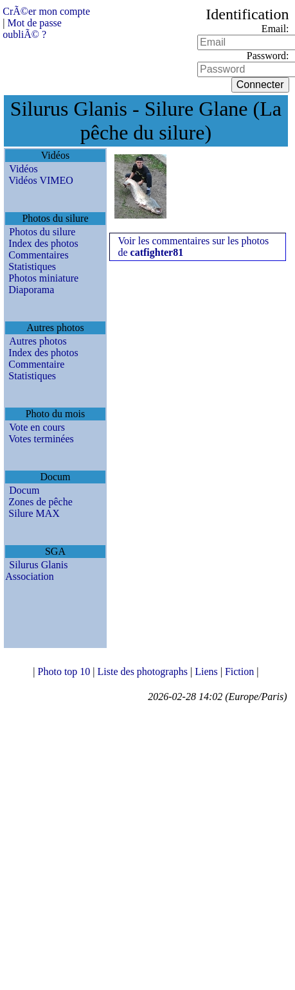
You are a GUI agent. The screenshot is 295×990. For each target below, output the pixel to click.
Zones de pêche (40, 501)
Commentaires (38, 254)
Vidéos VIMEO (40, 180)
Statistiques (32, 266)
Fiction (240, 671)
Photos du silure (42, 231)
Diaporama (31, 289)
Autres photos (37, 341)
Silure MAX (34, 513)
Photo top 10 (65, 671)
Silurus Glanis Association (36, 570)
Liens (207, 671)
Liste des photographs (144, 671)
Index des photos (43, 243)
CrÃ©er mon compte (46, 11)
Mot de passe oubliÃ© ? (32, 28)
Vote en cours (37, 427)
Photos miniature (43, 278)
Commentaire (36, 364)
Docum (24, 490)
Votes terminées (40, 438)
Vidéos (23, 168)
